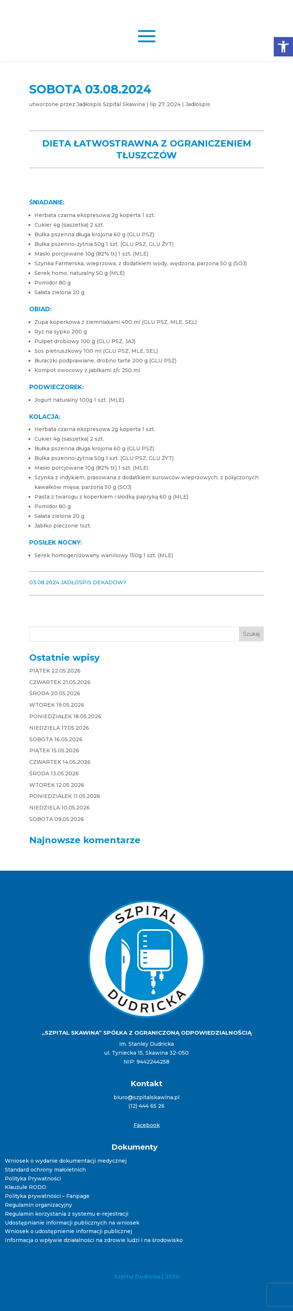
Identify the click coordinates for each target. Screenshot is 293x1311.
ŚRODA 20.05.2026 (54, 693)
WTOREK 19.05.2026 (56, 705)
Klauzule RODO (25, 1187)
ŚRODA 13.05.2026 (54, 773)
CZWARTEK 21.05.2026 (60, 682)
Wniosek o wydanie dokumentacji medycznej (66, 1160)
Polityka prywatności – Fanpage (47, 1196)
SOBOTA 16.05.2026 (55, 739)
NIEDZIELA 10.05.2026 (59, 807)
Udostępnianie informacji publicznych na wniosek (72, 1222)
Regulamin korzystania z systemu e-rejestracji (66, 1213)
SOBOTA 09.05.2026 (56, 819)
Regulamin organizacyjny (38, 1205)
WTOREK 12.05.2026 (56, 785)
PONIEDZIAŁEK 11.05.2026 (64, 796)
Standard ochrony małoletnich (45, 1169)
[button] (283, 46)
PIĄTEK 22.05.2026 (55, 670)
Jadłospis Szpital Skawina (111, 104)
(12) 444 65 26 (146, 1106)
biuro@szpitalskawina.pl (146, 1097)
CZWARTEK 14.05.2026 (60, 762)
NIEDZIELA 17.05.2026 (59, 727)
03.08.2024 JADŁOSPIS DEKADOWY (78, 582)
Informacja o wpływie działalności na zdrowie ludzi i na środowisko (94, 1240)
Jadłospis (197, 104)
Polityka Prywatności (33, 1178)
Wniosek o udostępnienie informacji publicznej (68, 1231)
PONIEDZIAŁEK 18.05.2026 (65, 716)
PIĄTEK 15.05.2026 (54, 750)
